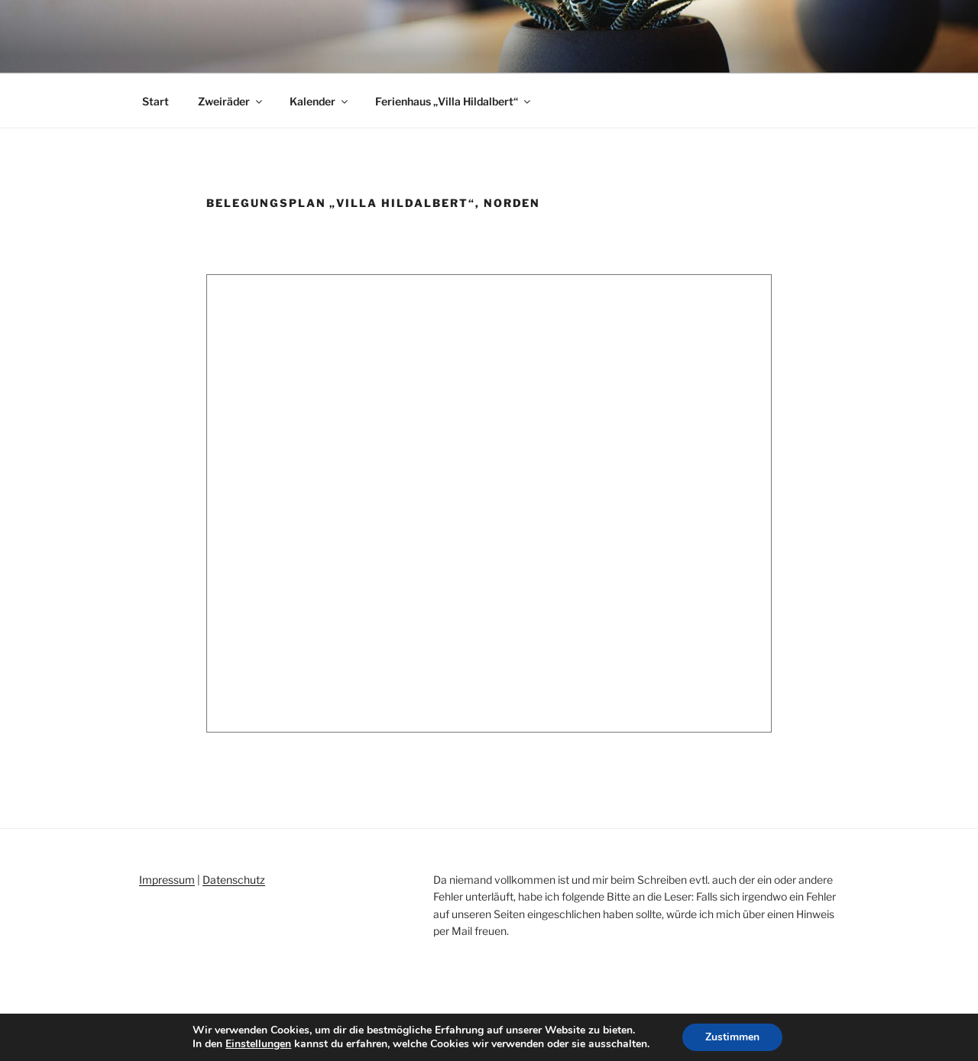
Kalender (320, 101)
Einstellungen (258, 1044)
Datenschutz (233, 879)
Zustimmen (732, 1037)
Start (155, 101)
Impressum (167, 879)
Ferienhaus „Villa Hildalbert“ (454, 101)
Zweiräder (231, 101)
